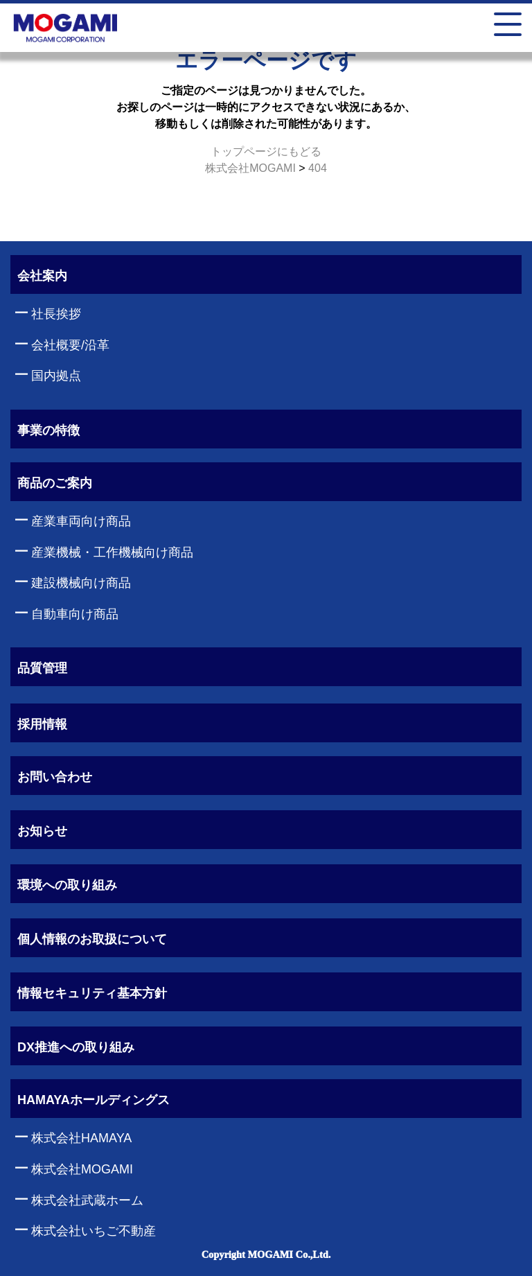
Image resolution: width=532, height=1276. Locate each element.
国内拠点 (56, 376)
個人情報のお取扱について (92, 939)
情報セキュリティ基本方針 (92, 993)
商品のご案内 (54, 483)
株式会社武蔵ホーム (87, 1200)
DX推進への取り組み (75, 1047)
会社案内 (42, 276)
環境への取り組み (67, 885)
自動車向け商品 (74, 614)
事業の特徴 (48, 430)
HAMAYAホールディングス (93, 1100)
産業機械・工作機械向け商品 (112, 552)
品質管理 (42, 668)
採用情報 (42, 724)
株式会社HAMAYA (81, 1138)
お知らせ (42, 831)
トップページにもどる (266, 151)
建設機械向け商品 (81, 583)
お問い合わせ (54, 777)
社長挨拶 (56, 314)
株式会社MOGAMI (82, 1169)
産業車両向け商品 (81, 521)
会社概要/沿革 (70, 345)
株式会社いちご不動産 (93, 1231)
